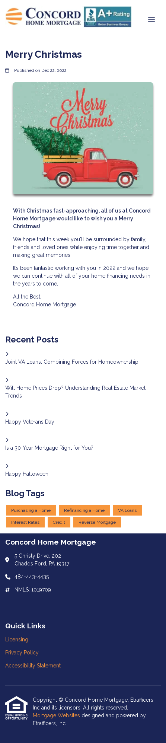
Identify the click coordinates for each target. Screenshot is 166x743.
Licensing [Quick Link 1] (16, 639)
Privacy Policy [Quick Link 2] (22, 653)
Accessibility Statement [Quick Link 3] (33, 666)
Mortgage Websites (57, 715)
